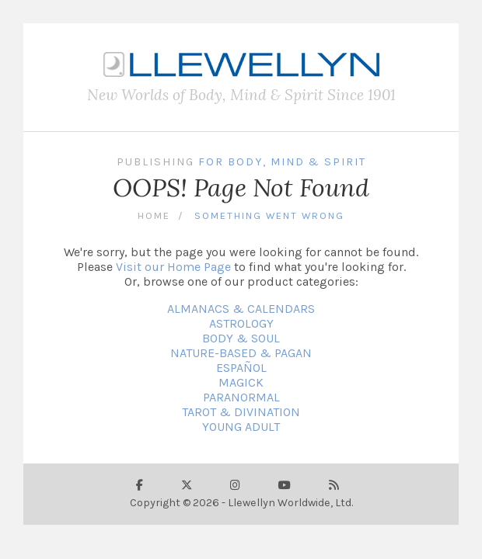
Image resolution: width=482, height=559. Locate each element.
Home (154, 215)
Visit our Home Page (173, 266)
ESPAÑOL (241, 367)
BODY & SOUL (241, 338)
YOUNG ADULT (241, 426)
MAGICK (241, 382)
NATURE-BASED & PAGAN (241, 352)
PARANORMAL (241, 397)
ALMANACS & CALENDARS (241, 308)
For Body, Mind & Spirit (282, 161)
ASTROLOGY (241, 323)
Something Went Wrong (269, 215)
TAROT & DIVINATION (241, 411)
